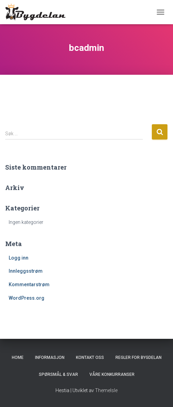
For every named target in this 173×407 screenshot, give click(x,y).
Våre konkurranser (112, 374)
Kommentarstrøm (29, 284)
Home (18, 357)
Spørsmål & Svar (58, 374)
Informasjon (49, 357)
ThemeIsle (106, 390)
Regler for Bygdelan (138, 357)
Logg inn (18, 258)
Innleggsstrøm (26, 271)
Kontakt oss (90, 357)
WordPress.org (26, 298)
